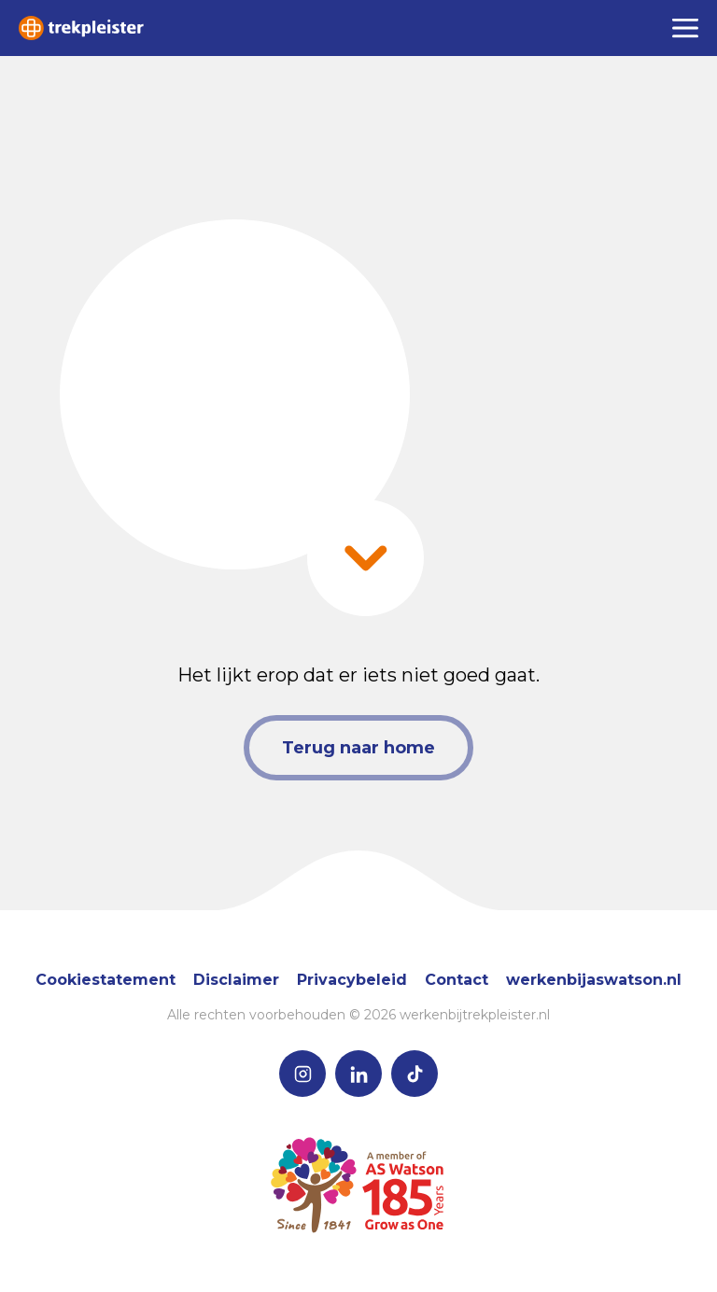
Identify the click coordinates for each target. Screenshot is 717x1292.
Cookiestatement (105, 980)
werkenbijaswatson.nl (594, 980)
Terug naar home (358, 747)
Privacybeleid (352, 980)
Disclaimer (236, 980)
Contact (456, 980)
